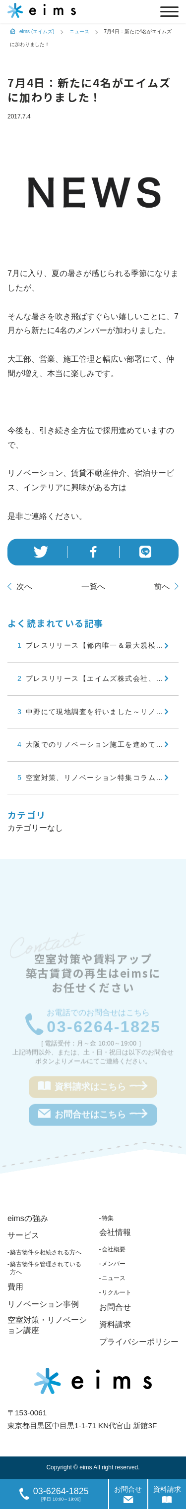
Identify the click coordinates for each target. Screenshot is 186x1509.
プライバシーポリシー (139, 1342)
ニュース (113, 1278)
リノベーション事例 (43, 1304)
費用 (15, 1287)
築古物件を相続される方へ (45, 1252)
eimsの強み (27, 1218)
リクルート (116, 1292)
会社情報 (115, 1232)
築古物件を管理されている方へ (45, 1268)
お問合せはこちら (92, 1115)
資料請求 (115, 1324)
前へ (162, 586)
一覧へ (93, 586)
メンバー (113, 1263)
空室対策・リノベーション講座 (47, 1325)
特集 (108, 1218)
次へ (24, 586)
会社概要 (113, 1249)
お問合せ (115, 1307)
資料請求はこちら (92, 1087)
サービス (23, 1235)
